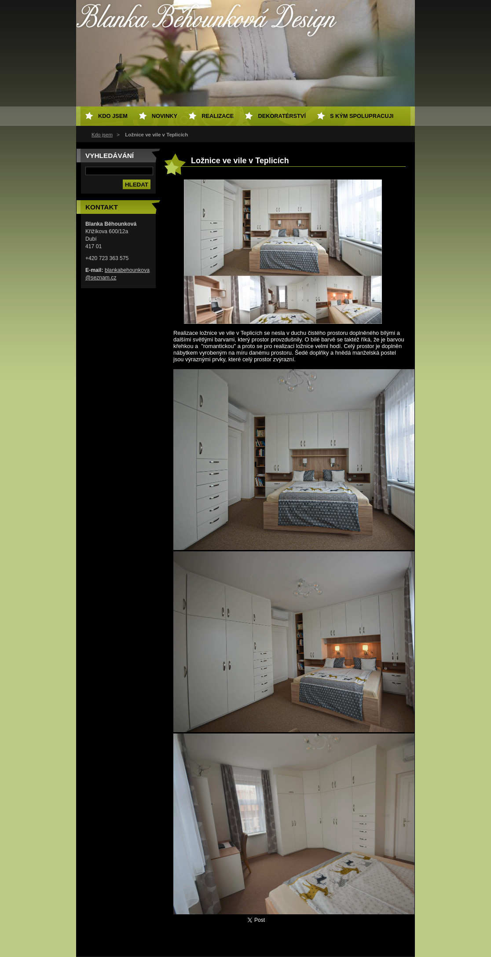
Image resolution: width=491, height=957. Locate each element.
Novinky (164, 116)
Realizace (218, 116)
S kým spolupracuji (361, 116)
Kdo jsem (102, 134)
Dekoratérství (282, 116)
